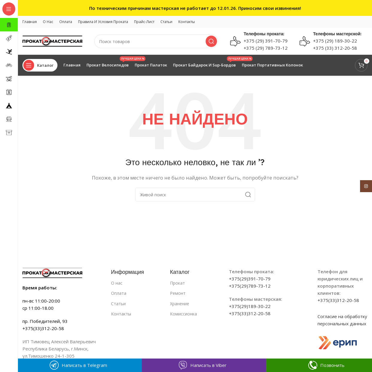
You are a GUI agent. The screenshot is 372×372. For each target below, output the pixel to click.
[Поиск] (156, 41)
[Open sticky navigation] (39, 65)
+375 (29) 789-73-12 (266, 48)
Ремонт (178, 293)
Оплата (118, 293)
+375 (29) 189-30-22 (335, 41)
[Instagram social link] (366, 186)
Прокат (177, 283)
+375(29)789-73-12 (250, 286)
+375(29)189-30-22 (250, 306)
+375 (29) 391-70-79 (266, 41)
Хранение (179, 303)
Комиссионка (183, 314)
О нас (116, 283)
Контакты (121, 314)
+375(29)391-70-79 (250, 279)
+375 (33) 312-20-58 (335, 48)
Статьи (118, 303)
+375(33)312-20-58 (250, 313)
